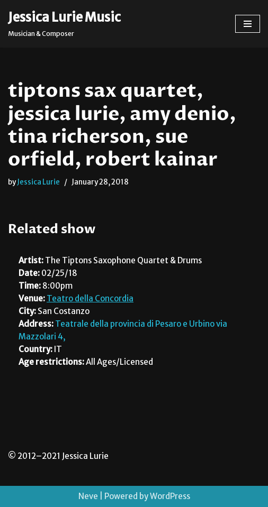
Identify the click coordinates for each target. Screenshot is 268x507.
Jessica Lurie (38, 182)
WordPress (170, 496)
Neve (88, 496)
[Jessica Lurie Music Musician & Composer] (64, 23)
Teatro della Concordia (90, 298)
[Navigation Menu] (247, 24)
